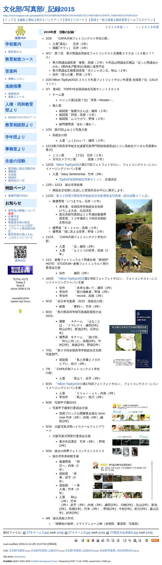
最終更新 (121, 19)
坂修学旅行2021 (18, 195)
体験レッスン (16, 78)
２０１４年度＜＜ (117, 27)
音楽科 (11, 71)
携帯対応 (20, 260)
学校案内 (13, 44)
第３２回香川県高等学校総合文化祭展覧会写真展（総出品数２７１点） (103, 195)
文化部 (12, 174)
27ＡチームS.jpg (77, 532)
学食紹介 (13, 219)
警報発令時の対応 (19, 222)
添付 (68, 19)
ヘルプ (134, 19)
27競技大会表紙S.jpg (122, 532)
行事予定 (13, 216)
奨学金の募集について (21, 210)
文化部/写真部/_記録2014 (45, 550)
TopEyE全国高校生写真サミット (80, 179)
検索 (110, 19)
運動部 (12, 171)
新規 (94, 19)
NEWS (12, 177)
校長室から (15, 51)
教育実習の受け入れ (20, 234)
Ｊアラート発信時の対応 (21, 230)
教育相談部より (19, 124)
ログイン (147, 19)
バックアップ (53, 19)
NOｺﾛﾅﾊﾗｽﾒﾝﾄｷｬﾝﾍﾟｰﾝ (22, 117)
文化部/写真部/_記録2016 (79, 550)
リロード (79, 19)
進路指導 (13, 86)
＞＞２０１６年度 (147, 27)
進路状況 (13, 93)
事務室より (15, 149)
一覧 (102, 19)
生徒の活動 (15, 161)
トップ (9, 19)
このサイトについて (20, 237)
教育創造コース (19, 59)
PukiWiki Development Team (44, 561)
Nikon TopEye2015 (69, 164)
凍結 (31, 19)
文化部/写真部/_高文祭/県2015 (116, 550)
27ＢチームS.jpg (35, 532)
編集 (22, 19)
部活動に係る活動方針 (21, 168)
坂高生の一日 (16, 180)
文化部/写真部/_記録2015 (38, 9)
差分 (39, 19)
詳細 (60, 532)
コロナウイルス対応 (20, 225)
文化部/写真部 (17, 550)
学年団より (15, 137)
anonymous (19, 557)
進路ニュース (16, 96)
